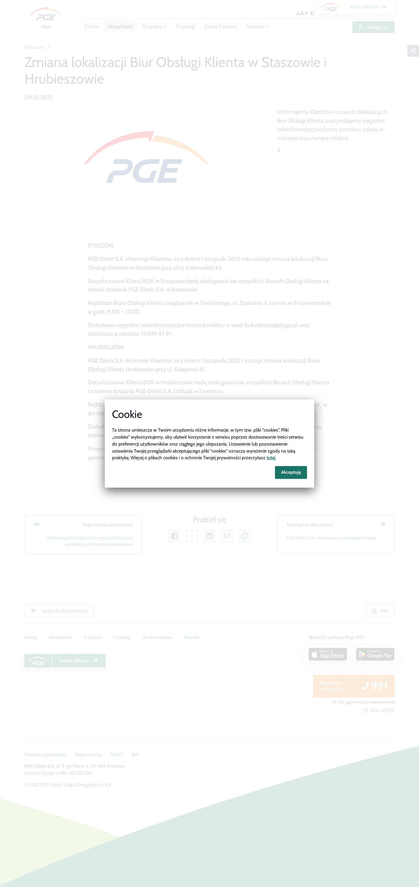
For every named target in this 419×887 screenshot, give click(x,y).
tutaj (271, 458)
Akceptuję (291, 472)
